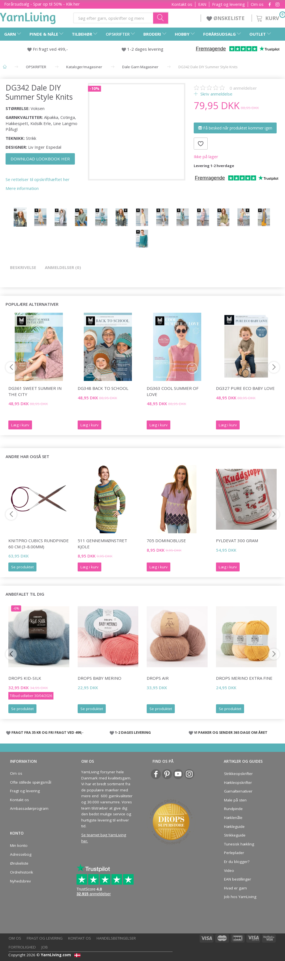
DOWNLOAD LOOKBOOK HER (40, 159)
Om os (257, 4)
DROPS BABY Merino (99, 678)
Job (44, 947)
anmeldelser (243, 88)
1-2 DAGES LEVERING (133, 732)
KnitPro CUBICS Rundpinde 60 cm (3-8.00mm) (38, 543)
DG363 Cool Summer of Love (172, 391)
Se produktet (22, 566)
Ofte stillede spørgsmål (30, 782)
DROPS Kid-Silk (24, 678)
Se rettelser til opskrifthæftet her (38, 179)
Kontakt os (181, 4)
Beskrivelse (23, 267)
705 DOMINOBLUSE (166, 540)
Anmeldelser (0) (63, 267)
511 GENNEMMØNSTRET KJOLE (102, 543)
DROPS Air (158, 678)
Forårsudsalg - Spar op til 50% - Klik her (42, 4)
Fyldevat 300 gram (237, 540)
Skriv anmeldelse (215, 94)
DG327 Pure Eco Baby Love (245, 388)
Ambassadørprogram (29, 808)
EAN (202, 4)
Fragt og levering (228, 4)
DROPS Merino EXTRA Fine (244, 678)
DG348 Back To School (103, 388)
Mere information (22, 188)
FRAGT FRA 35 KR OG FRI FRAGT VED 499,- (47, 732)
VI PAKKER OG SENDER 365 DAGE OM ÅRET (230, 732)
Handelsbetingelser (116, 938)
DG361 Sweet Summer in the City (35, 391)
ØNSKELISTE (226, 18)
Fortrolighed (22, 947)
